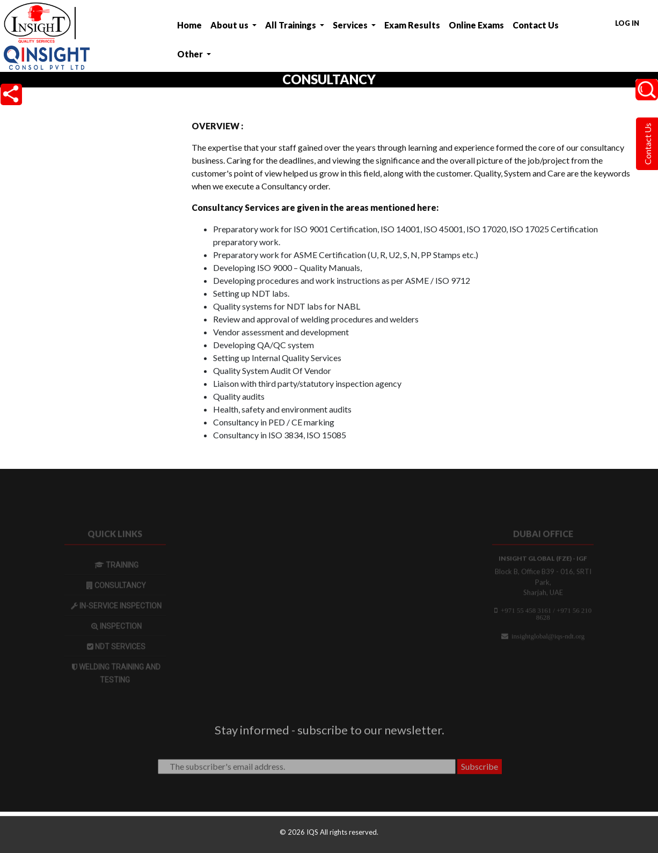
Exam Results (412, 25)
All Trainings (291, 25)
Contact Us (536, 25)
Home (189, 25)
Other (190, 54)
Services (351, 25)
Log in (627, 23)
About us (230, 25)
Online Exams (476, 25)
